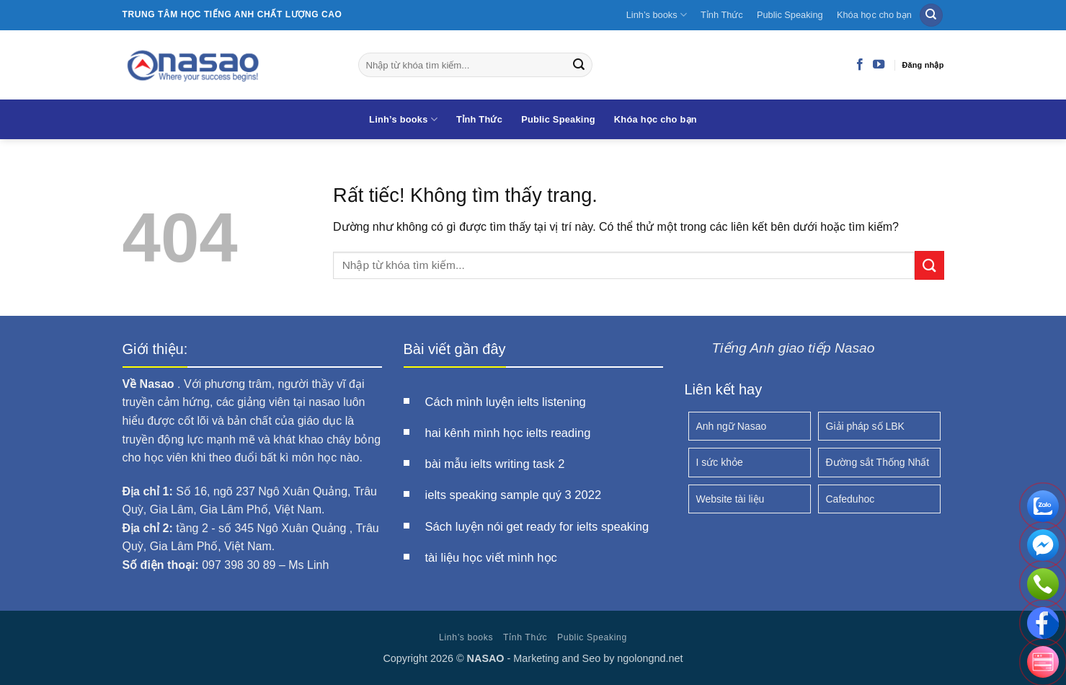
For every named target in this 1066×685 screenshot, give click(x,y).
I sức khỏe (719, 462)
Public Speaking (790, 14)
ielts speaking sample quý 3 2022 (513, 495)
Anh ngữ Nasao (731, 426)
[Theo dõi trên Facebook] (860, 64)
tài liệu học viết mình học (491, 558)
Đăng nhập (922, 65)
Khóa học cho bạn (874, 14)
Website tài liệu (730, 499)
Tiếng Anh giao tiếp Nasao (793, 347)
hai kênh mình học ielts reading (508, 433)
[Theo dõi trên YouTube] (878, 64)
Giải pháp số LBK (865, 426)
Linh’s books (656, 15)
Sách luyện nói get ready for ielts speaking (537, 527)
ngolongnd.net (650, 658)
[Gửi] (579, 65)
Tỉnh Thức (722, 14)
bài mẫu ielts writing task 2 (495, 464)
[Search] (931, 15)
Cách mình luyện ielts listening (505, 402)
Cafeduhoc (850, 499)
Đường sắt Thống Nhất (878, 462)
